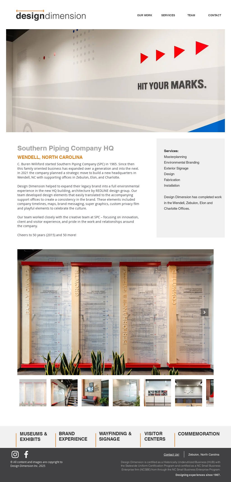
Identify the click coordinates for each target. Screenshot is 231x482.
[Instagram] (15, 454)
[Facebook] (26, 454)
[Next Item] (204, 312)
